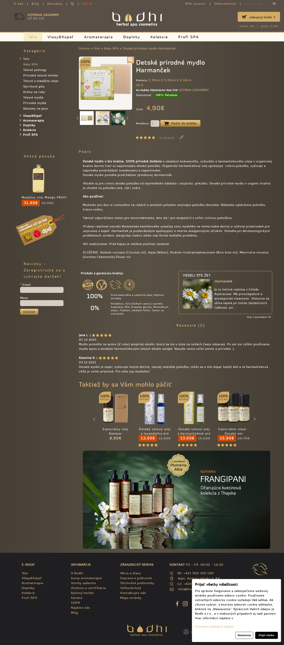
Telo (33, 37)
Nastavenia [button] (244, 635)
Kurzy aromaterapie (86, 578)
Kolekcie (159, 37)
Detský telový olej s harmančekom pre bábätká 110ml (194, 433)
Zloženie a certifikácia (88, 588)
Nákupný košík (262, 17)
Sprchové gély (34, 86)
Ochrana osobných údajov (214, 626)
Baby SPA (111, 48)
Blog (35, 4)
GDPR (75, 603)
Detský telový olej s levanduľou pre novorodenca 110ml (155, 433)
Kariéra (76, 598)
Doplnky (131, 37)
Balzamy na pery (35, 108)
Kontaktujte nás (133, 593)
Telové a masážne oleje (40, 81)
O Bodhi (77, 573)
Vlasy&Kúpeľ (61, 37)
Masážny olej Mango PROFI (44, 197)
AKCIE (87, 4)
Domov (84, 48)
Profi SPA (188, 37)
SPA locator (195, 4)
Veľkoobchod (225, 4)
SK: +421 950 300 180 (195, 573)
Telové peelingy (35, 70)
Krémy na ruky (34, 92)
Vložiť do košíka (180, 123)
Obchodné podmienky (137, 583)
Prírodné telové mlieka (40, 75)
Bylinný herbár (82, 593)
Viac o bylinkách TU (259, 317)
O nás (18, 4)
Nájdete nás (80, 608)
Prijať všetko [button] (266, 635)
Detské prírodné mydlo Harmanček (149, 48)
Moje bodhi (253, 4)
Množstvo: (147, 124)
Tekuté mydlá (33, 97)
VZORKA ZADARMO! (194, 90)
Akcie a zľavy (130, 573)
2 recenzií (167, 138)
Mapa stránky (131, 598)
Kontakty (55, 4)
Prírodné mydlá (34, 103)
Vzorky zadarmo (83, 583)
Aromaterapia (98, 37)
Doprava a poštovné (136, 578)
